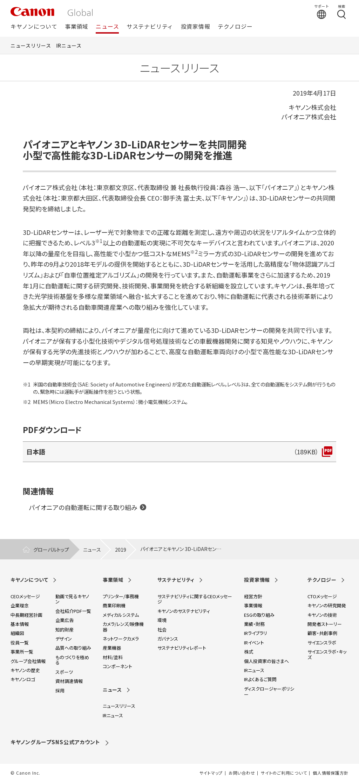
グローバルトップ (51, 549)
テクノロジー (235, 26)
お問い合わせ (242, 773)
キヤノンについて (34, 26)
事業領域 (76, 26)
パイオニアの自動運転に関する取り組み (83, 507)
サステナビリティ (150, 26)
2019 (120, 549)
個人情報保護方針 (330, 773)
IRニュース (69, 45)
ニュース (107, 26)
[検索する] (341, 11)
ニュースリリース (31, 45)
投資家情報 (195, 26)
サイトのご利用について (284, 773)
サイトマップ (211, 773)
